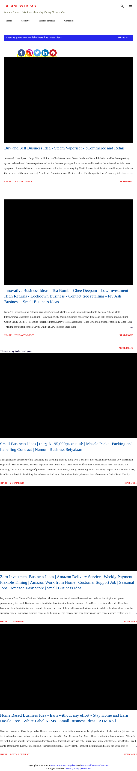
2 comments (17, 483)
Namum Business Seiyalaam (63, 765)
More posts (126, 348)
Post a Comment (24, 181)
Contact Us (67, 21)
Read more (126, 181)
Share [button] (8, 181)
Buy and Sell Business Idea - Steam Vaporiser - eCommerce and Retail (64, 148)
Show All (124, 37)
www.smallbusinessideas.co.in (95, 765)
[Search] (122, 6)
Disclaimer (86, 768)
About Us (23, 21)
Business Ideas (20, 6)
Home (7, 21)
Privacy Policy (72, 768)
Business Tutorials (45, 21)
